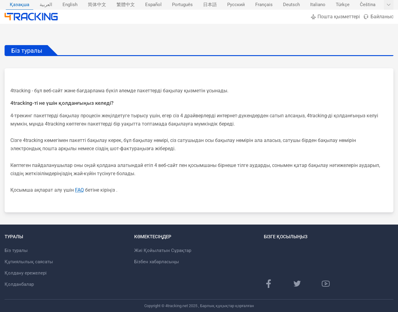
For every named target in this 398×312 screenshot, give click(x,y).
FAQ (79, 190)
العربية (46, 4)
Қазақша (19, 4)
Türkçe (343, 4)
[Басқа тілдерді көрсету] (388, 5)
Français (264, 4)
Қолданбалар (19, 284)
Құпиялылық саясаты (29, 261)
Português (182, 4)
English (70, 4)
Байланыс (378, 17)
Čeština (367, 4)
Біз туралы (16, 250)
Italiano (317, 4)
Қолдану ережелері (26, 273)
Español (153, 4)
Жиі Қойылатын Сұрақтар (162, 250)
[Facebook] (269, 283)
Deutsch (291, 4)
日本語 (210, 4)
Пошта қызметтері (335, 17)
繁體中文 (126, 4)
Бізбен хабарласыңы (156, 261)
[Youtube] (326, 283)
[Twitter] (297, 283)
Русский (236, 4)
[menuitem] (19, 5)
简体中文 (97, 4)
